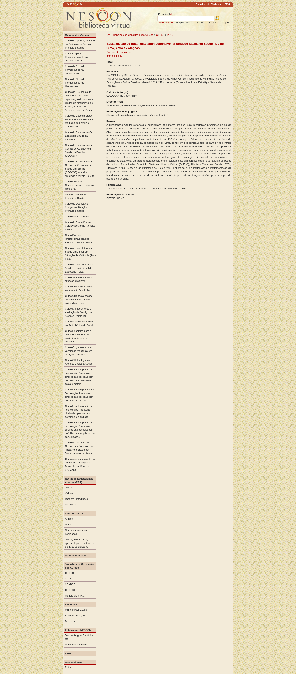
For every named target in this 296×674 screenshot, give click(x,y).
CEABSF (70, 584)
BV (108, 34)
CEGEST (70, 590)
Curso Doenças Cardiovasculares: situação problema (80, 185)
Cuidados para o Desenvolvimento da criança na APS (76, 57)
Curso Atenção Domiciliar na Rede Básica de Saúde (79, 323)
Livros (68, 524)
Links (68, 653)
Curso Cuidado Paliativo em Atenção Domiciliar (78, 288)
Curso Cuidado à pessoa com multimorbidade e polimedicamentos (79, 299)
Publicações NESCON (78, 630)
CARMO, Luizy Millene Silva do (123, 75)
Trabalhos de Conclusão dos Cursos (133, 34)
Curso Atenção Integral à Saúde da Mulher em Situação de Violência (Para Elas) (80, 253)
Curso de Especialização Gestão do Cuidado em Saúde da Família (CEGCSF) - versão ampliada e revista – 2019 (79, 168)
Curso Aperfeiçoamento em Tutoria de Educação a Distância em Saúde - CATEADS (80, 464)
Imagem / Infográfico (76, 498)
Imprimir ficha (114, 55)
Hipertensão (113, 105)
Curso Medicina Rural (77, 216)
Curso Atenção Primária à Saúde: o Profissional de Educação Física (79, 268)
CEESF (160, 34)
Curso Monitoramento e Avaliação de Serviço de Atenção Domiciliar (78, 312)
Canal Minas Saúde (76, 609)
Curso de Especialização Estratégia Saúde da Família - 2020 (79, 136)
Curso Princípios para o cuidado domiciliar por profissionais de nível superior (78, 336)
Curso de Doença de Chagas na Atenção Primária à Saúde (76, 207)
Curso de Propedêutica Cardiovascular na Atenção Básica (80, 226)
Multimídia (70, 504)
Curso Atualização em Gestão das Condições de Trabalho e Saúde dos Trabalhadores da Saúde (79, 448)
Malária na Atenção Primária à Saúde (75, 196)
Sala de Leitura (74, 513)
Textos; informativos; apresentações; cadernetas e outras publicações (80, 543)
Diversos (70, 621)
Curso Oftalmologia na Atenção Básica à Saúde (78, 362)
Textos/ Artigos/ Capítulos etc (79, 637)
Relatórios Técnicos (76, 644)
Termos (169, 22)
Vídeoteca (71, 604)
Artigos (69, 518)
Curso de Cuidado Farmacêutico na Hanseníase (75, 83)
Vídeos (69, 493)
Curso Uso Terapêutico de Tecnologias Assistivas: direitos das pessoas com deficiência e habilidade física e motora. (79, 376)
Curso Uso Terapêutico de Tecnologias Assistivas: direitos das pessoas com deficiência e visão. (79, 395)
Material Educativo (76, 555)
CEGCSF (70, 573)
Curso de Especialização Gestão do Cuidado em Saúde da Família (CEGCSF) (79, 150)
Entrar (68, 667)
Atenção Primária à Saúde (161, 105)
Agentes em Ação (75, 615)
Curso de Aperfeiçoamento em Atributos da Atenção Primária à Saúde (80, 44)
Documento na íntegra (118, 52)
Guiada (161, 22)
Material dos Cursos (77, 35)
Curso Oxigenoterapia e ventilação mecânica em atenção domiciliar (78, 351)
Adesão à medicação (133, 105)
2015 (170, 34)
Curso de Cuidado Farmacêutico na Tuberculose (75, 70)
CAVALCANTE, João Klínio (121, 95)
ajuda (172, 14)
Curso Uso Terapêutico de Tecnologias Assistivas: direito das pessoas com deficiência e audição (79, 411)
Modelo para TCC (75, 595)
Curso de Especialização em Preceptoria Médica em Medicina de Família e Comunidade (80, 121)
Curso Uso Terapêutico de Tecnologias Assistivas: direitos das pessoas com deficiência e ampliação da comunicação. (80, 429)
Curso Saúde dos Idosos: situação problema (79, 279)
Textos (68, 487)
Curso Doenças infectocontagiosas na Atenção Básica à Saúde (78, 239)
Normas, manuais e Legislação (76, 532)
